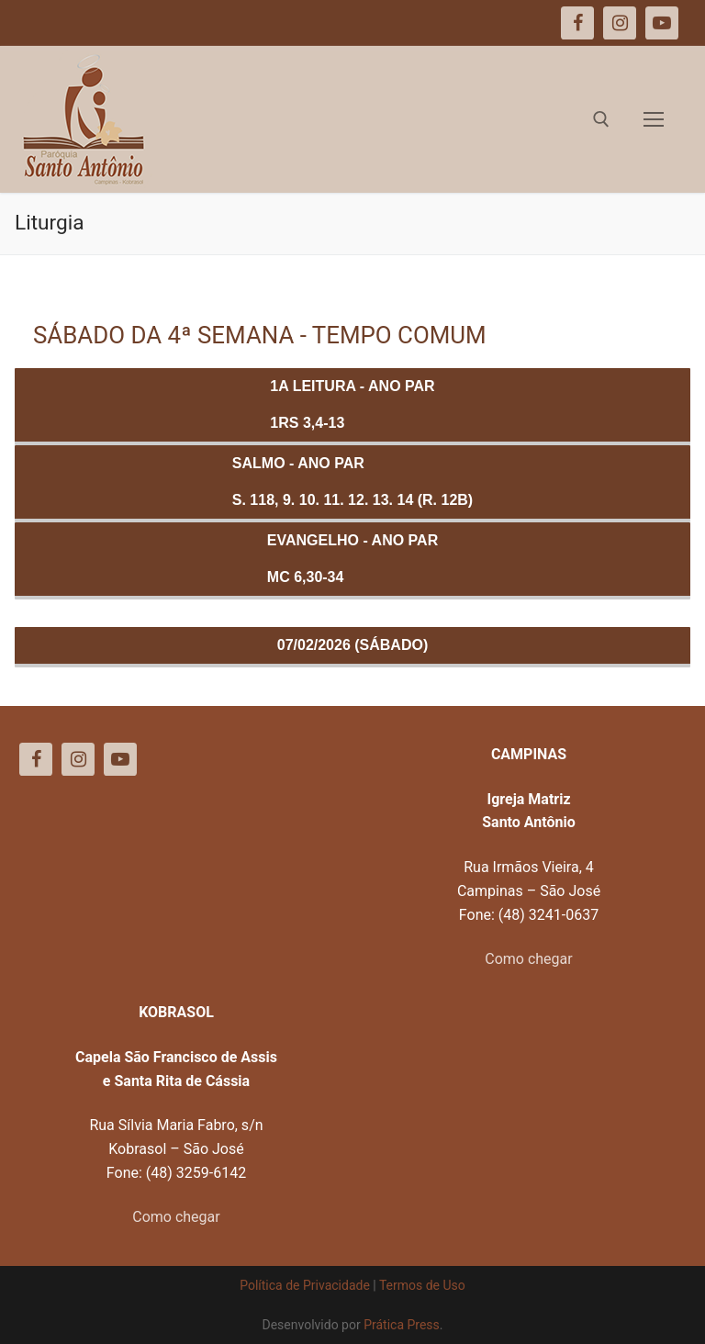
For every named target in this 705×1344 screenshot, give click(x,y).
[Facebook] (35, 759)
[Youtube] (120, 759)
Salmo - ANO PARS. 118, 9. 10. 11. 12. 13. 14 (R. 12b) (352, 481)
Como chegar (528, 959)
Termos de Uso (422, 1285)
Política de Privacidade (305, 1285)
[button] (666, 25)
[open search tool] (601, 119)
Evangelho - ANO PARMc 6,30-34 (352, 558)
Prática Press (402, 1324)
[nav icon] (653, 119)
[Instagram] (78, 759)
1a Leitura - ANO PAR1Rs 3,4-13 (352, 404)
